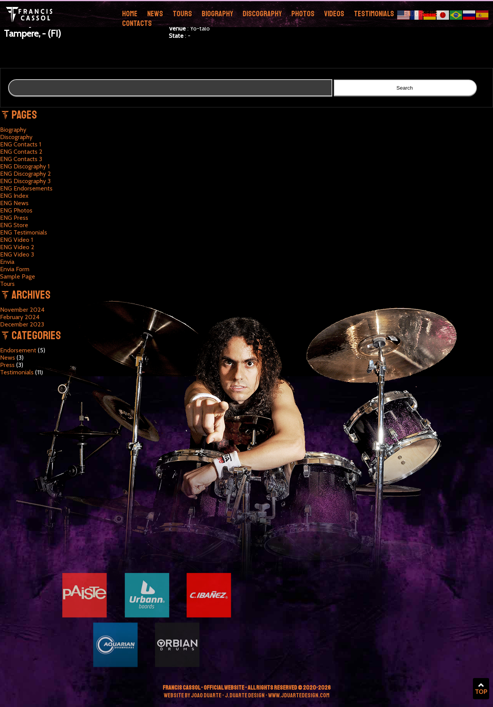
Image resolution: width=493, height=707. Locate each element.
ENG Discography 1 (24, 166)
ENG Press (14, 217)
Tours (182, 14)
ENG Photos (16, 210)
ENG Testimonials (23, 232)
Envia (7, 261)
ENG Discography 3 (25, 181)
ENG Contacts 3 (21, 159)
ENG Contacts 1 (20, 144)
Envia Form (14, 269)
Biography (217, 14)
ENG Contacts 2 (21, 151)
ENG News (14, 203)
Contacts (137, 23)
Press (7, 365)
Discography (262, 14)
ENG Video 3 (17, 254)
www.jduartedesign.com (299, 695)
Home (130, 14)
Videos (334, 14)
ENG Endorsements (26, 188)
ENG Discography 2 (25, 173)
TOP (481, 688)
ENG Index (14, 195)
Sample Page (17, 276)
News (155, 14)
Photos (302, 14)
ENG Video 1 (16, 239)
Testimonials (374, 14)
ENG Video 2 (17, 247)
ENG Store (14, 225)
